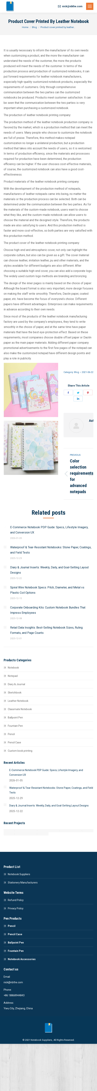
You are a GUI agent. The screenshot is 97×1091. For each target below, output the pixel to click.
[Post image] (5, 527)
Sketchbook (14, 692)
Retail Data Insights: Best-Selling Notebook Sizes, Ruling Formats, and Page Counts (46, 630)
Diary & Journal (16, 684)
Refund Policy (16, 900)
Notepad (13, 675)
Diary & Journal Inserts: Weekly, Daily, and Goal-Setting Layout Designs (49, 570)
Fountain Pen (15, 725)
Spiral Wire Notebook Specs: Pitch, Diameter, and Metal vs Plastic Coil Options (47, 590)
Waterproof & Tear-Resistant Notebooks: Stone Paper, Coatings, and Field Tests (50, 550)
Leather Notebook (18, 700)
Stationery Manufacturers (23, 882)
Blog (76, 372)
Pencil (11, 734)
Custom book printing (20, 750)
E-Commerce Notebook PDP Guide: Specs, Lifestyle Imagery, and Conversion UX (49, 530)
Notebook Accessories (22, 959)
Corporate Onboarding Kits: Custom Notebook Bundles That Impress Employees (47, 610)
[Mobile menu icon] (89, 6)
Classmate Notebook (20, 709)
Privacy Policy (15, 908)
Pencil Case (14, 742)
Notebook (13, 667)
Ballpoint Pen (15, 717)
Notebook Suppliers (19, 874)
